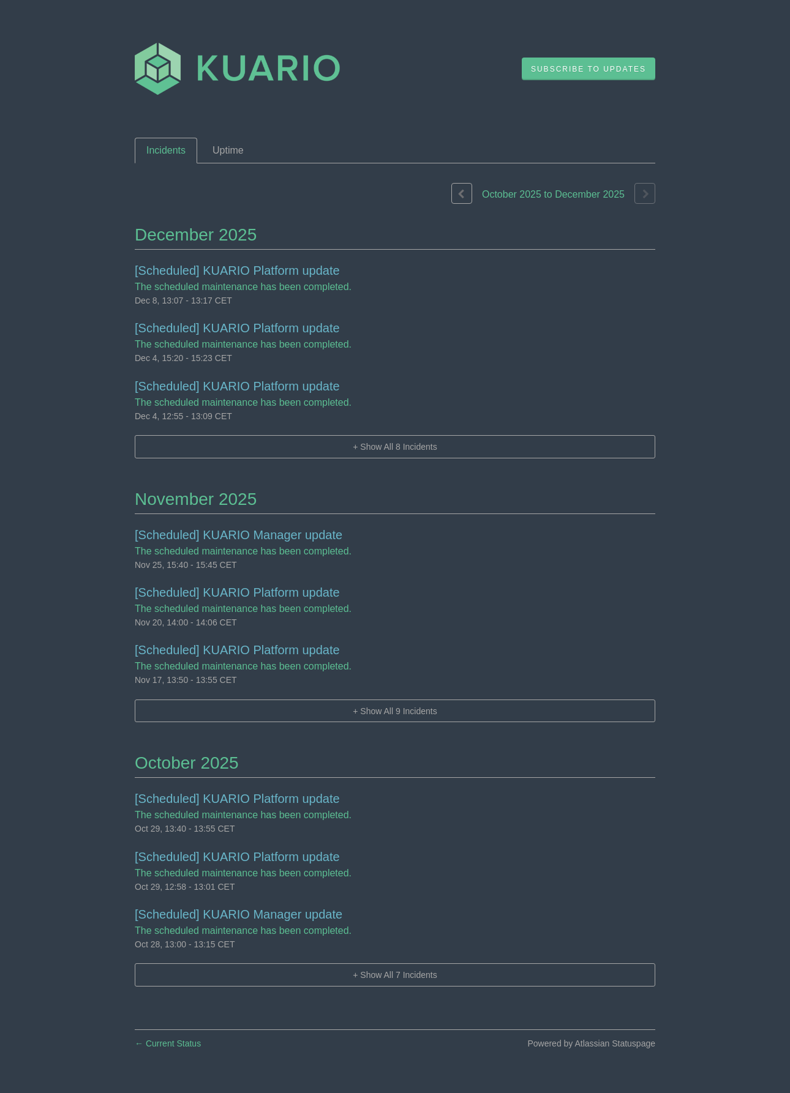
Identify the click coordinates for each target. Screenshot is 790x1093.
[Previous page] (461, 193)
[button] (588, 69)
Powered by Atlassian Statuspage (591, 1043)
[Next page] (644, 193)
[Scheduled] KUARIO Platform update (237, 270)
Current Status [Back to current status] (168, 1043)
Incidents (166, 150)
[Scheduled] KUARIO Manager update (238, 535)
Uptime (228, 150)
